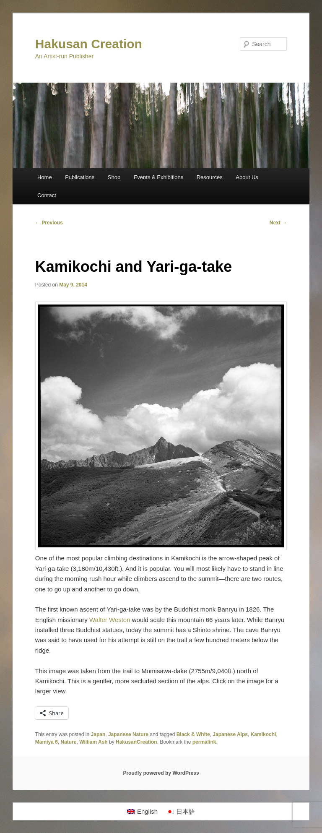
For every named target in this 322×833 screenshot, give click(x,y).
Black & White (193, 734)
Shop (114, 177)
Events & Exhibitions (159, 177)
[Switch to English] (142, 811)
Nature (69, 742)
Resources (210, 177)
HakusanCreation (136, 742)
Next (278, 223)
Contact (46, 195)
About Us (247, 177)
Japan (98, 734)
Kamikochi (263, 734)
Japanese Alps (230, 734)
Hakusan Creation (88, 44)
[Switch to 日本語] (180, 811)
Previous (49, 223)
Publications (79, 177)
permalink (204, 742)
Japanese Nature (128, 734)
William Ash (93, 742)
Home (44, 177)
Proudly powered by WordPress (161, 773)
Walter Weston (109, 619)
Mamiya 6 (46, 742)
